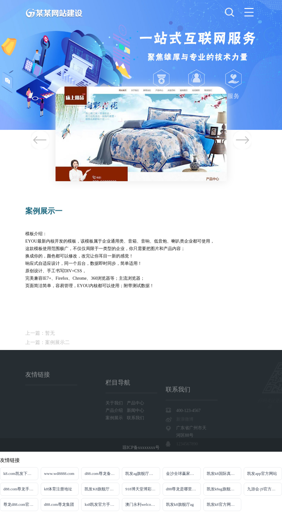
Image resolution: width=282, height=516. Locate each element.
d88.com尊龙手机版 (20, 489)
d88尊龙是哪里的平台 (183, 489)
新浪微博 (184, 436)
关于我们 (115, 414)
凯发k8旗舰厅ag (180, 504)
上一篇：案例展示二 (47, 351)
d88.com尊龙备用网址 (102, 473)
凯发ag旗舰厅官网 (141, 473)
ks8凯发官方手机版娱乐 (102, 504)
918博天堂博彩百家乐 (142, 489)
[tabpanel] (141, 65)
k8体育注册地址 (58, 489)
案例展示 (115, 429)
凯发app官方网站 (262, 473)
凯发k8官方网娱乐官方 (224, 504)
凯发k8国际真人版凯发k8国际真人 (224, 473)
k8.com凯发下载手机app (20, 473)
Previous (40, 140)
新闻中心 (135, 422)
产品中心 (135, 414)
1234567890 (187, 461)
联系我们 (135, 429)
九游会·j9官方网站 (263, 489)
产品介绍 (115, 422)
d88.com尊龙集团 (59, 504)
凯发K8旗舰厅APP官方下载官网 (102, 489)
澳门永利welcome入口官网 (142, 504)
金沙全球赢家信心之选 (183, 473)
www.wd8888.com (59, 473)
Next (242, 140)
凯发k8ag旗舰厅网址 (224, 489)
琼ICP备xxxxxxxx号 (141, 449)
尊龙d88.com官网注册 (20, 504)
